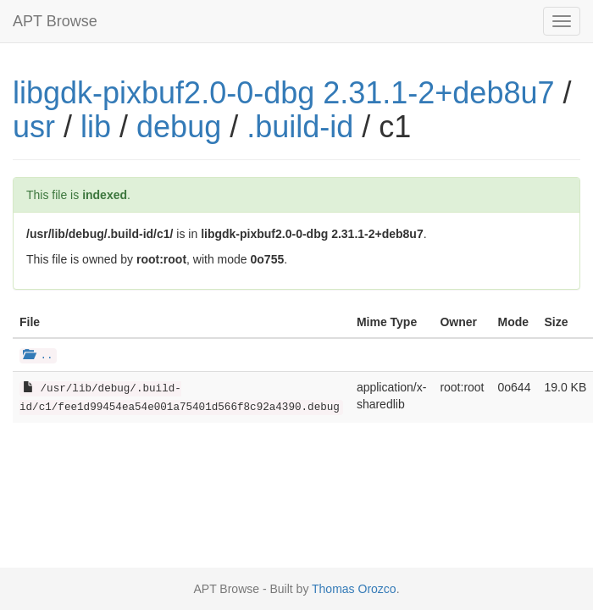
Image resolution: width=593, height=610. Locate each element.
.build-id (300, 126)
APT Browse (55, 21)
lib (95, 126)
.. (38, 356)
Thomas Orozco (354, 589)
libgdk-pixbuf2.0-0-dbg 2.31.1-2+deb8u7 (283, 92)
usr (34, 126)
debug (178, 126)
